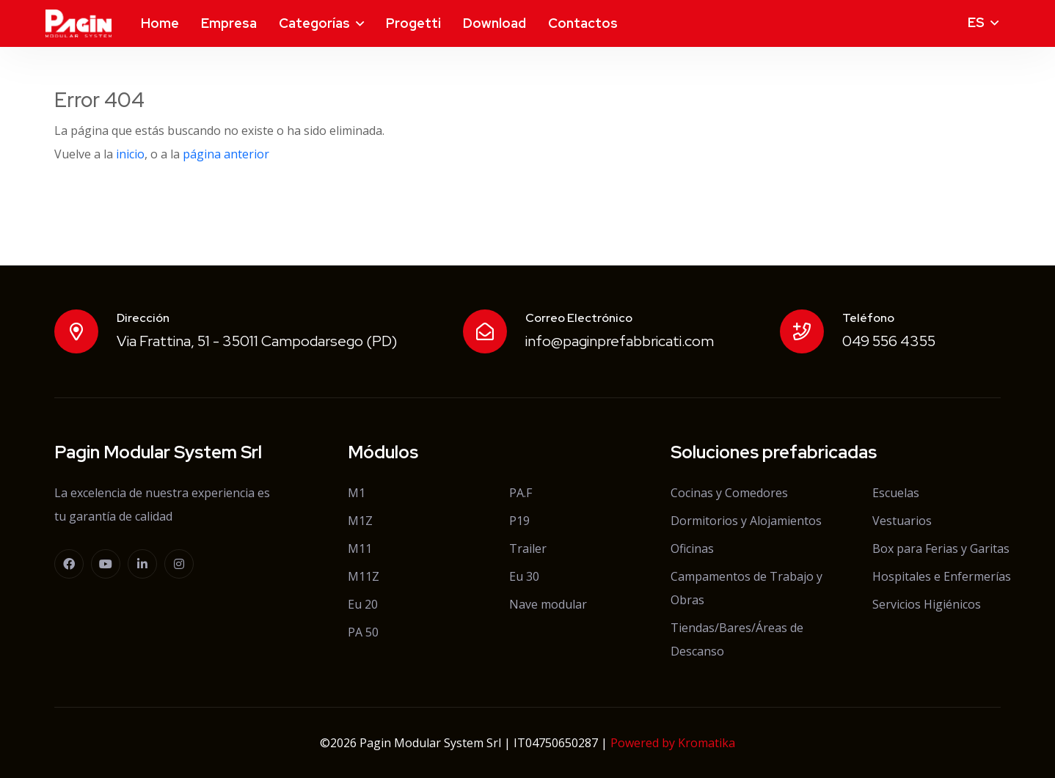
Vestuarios (902, 521)
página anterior (226, 154)
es (976, 22)
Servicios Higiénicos (926, 604)
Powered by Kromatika (672, 743)
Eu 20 (363, 604)
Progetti (413, 23)
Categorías (314, 23)
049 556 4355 (888, 341)
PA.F (520, 493)
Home (160, 23)
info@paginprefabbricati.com (619, 341)
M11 (360, 548)
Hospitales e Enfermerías (941, 576)
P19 (519, 521)
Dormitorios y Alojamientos (746, 521)
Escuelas (895, 493)
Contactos (583, 23)
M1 (356, 493)
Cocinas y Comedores (729, 493)
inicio (130, 154)
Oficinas (692, 548)
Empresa (229, 23)
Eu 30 (524, 576)
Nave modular (548, 604)
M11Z (363, 576)
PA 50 (363, 632)
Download (494, 23)
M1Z (360, 521)
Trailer (528, 548)
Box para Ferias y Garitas (941, 548)
